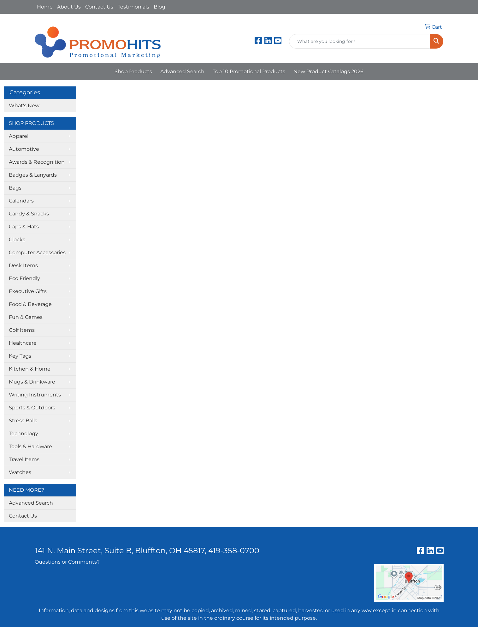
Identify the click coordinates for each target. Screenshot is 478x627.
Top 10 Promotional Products (249, 71)
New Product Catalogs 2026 (328, 71)
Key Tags (20, 356)
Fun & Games (26, 317)
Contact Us (99, 7)
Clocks (17, 240)
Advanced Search (182, 71)
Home (45, 7)
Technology (23, 434)
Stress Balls (23, 421)
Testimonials (133, 7)
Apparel (18, 136)
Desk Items (23, 265)
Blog (159, 7)
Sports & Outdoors (32, 408)
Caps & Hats (24, 227)
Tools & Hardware (30, 446)
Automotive (24, 149)
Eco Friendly (24, 278)
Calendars (21, 201)
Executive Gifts (28, 291)
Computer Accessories (37, 252)
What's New (24, 105)
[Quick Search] (359, 41)
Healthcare (23, 343)
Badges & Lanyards (33, 175)
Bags (15, 188)
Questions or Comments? (67, 562)
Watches (20, 472)
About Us (69, 7)
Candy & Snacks (29, 214)
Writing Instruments (35, 395)
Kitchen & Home (29, 369)
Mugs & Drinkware (32, 382)
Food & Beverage (30, 304)
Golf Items (22, 330)
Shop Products (133, 71)
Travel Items (24, 459)
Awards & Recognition (37, 162)
